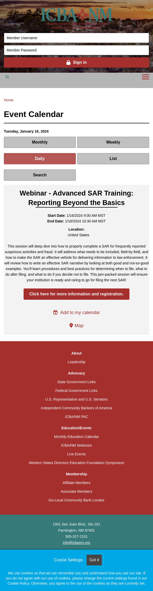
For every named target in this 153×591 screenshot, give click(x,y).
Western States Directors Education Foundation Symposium (76, 463)
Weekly (113, 142)
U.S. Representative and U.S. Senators (76, 399)
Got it (94, 560)
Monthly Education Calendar (76, 437)
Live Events (76, 454)
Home (8, 100)
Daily (40, 158)
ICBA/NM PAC (76, 417)
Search (40, 175)
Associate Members (76, 491)
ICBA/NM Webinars (76, 445)
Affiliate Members (76, 483)
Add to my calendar (76, 312)
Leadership (76, 362)
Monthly (40, 142)
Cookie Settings (68, 560)
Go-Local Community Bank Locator (77, 500)
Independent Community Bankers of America (76, 408)
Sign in (80, 62)
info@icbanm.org (76, 543)
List (113, 158)
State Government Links (76, 382)
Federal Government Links (76, 391)
